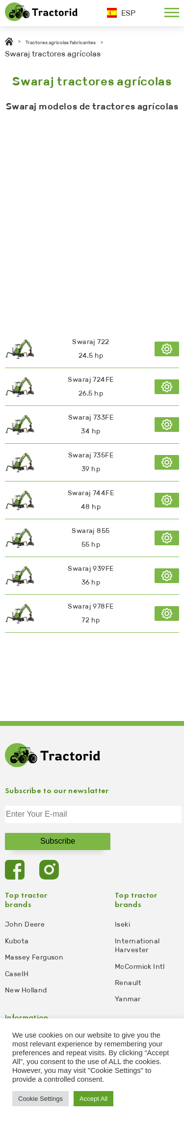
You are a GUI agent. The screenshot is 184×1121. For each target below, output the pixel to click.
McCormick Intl (140, 966)
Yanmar (128, 999)
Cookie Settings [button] (40, 1098)
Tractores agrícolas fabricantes (61, 43)
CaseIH (17, 974)
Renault (128, 983)
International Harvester (137, 945)
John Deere (25, 924)
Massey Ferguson (34, 957)
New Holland (26, 990)
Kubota (17, 941)
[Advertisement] (92, 219)
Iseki (122, 924)
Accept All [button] (93, 1098)
